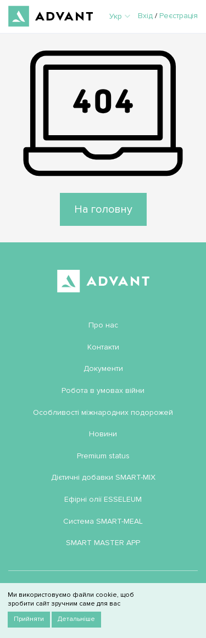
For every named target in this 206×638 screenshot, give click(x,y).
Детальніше (76, 619)
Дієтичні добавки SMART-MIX (103, 477)
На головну (103, 209)
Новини (103, 434)
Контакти (103, 347)
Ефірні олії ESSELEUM (103, 499)
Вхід (145, 15)
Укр (119, 16)
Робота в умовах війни (103, 390)
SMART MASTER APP (103, 542)
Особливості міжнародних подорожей (103, 412)
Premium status (103, 456)
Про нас (103, 325)
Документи (103, 368)
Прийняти (29, 619)
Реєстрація (178, 15)
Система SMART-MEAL (103, 521)
